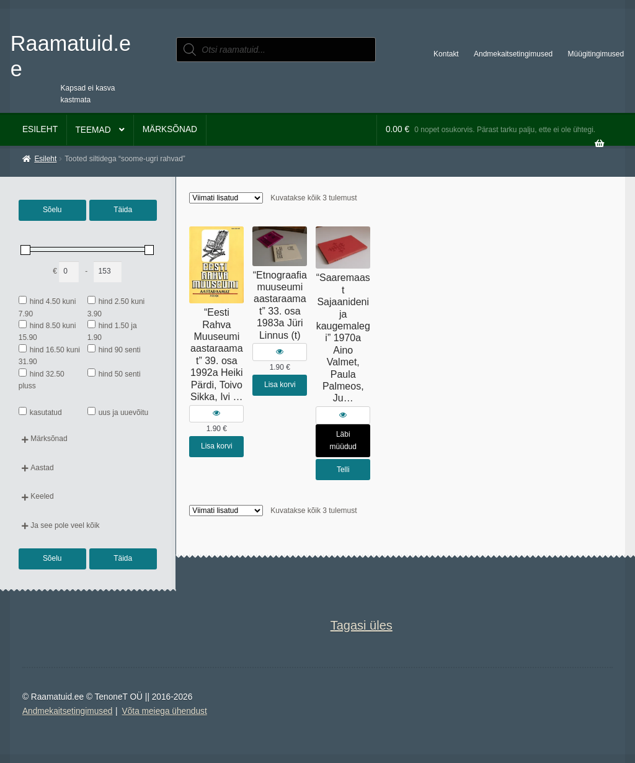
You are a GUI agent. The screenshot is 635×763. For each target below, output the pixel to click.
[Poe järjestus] (226, 197)
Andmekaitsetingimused (513, 54)
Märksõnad (170, 129)
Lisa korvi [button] (217, 446)
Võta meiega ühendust (164, 711)
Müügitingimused (596, 54)
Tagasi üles (362, 625)
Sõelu (52, 209)
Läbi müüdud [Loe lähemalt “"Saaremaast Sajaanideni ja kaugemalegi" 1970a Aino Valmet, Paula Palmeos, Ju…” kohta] (343, 440)
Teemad (92, 130)
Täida (122, 209)
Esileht (40, 129)
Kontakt (446, 54)
